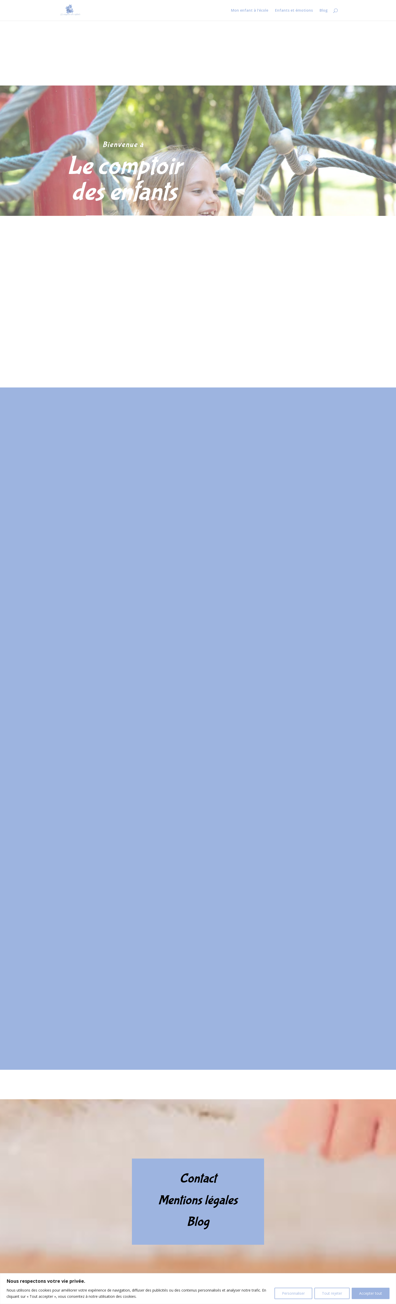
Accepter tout (370, 1293)
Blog (324, 11)
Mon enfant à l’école (249, 11)
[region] (198, 1288)
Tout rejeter (332, 1293)
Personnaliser (293, 1293)
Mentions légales (198, 1200)
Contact (198, 1178)
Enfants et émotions (294, 11)
